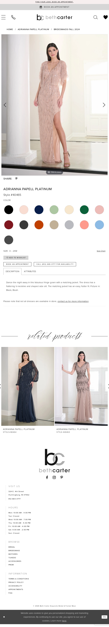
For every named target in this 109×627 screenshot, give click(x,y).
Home (10, 29)
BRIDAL (12, 550)
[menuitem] (13, 17)
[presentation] (27, 389)
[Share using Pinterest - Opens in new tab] (16, 179)
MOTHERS (13, 557)
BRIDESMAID (14, 553)
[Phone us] (13, 17)
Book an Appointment (20, 266)
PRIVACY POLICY (16, 585)
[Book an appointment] (54, 7)
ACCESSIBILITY (15, 588)
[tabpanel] (54, 105)
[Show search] (96, 17)
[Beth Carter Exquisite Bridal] (54, 18)
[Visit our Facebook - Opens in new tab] (47, 480)
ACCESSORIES (15, 564)
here (64, 623)
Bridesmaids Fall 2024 (67, 29)
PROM (11, 567)
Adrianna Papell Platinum (33, 29)
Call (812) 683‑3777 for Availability (64, 266)
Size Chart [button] (100, 251)
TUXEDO (12, 560)
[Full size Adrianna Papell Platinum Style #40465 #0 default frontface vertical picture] (54, 105)
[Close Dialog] (4, 619)
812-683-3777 (15, 501)
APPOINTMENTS (16, 592)
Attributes (30, 274)
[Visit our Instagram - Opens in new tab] (54, 480)
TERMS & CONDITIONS (19, 581)
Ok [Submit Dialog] (104, 619)
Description (12, 274)
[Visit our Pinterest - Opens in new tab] (61, 480)
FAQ (10, 596)
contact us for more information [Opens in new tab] (73, 304)
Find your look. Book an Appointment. (54, 2)
